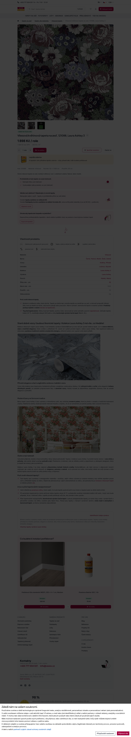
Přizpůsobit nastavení (105, 733)
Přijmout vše (123, 733)
